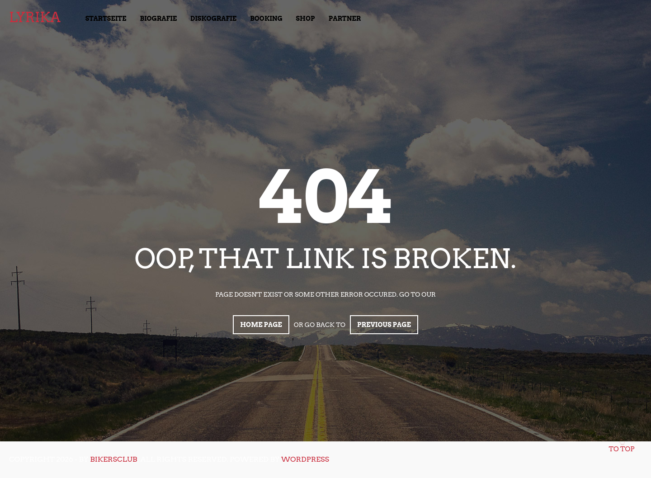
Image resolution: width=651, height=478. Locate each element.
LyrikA (35, 17)
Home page (261, 324)
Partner (345, 18)
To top (621, 446)
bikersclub (113, 459)
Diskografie (213, 18)
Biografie (158, 18)
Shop (305, 18)
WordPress (305, 459)
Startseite (106, 18)
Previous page (384, 324)
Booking (266, 18)
